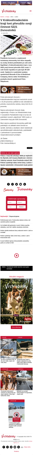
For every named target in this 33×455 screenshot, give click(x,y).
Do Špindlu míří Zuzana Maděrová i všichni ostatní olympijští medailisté (16, 158)
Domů (2, 16)
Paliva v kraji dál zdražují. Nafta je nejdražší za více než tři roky (16, 156)
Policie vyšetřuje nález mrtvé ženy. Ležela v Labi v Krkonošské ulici (16, 163)
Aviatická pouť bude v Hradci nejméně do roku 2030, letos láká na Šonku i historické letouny (24, 362)
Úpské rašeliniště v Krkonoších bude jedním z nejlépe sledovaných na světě (16, 165)
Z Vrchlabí (5, 369)
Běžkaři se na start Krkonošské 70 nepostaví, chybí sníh (24, 392)
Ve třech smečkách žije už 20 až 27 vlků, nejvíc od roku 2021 (8, 361)
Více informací (16, 327)
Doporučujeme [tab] (14, 216)
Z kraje (7, 16)
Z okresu (20, 369)
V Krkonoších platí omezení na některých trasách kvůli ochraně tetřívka (15, 425)
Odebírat (21, 207)
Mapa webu (27, 447)
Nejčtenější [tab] (4, 216)
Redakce (16, 451)
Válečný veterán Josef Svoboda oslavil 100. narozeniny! (16, 160)
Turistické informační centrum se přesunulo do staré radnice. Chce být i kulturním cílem (8, 393)
